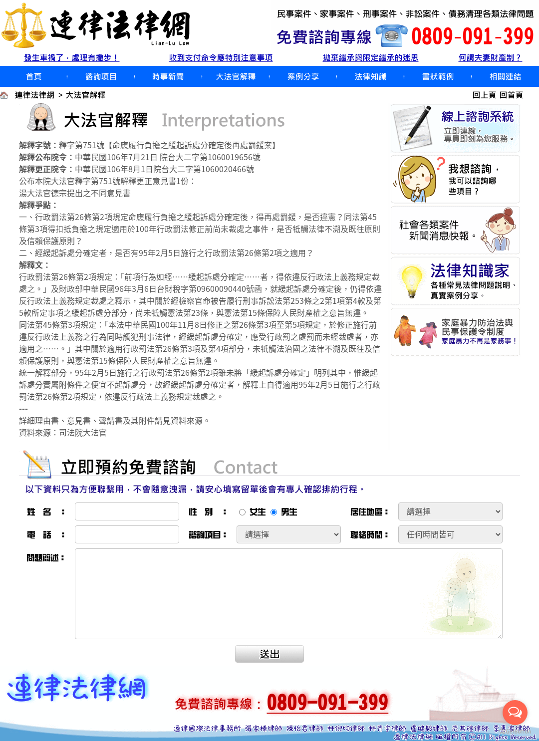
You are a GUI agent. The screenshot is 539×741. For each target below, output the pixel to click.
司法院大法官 (83, 432)
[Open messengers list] (515, 712)
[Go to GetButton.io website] (515, 731)
